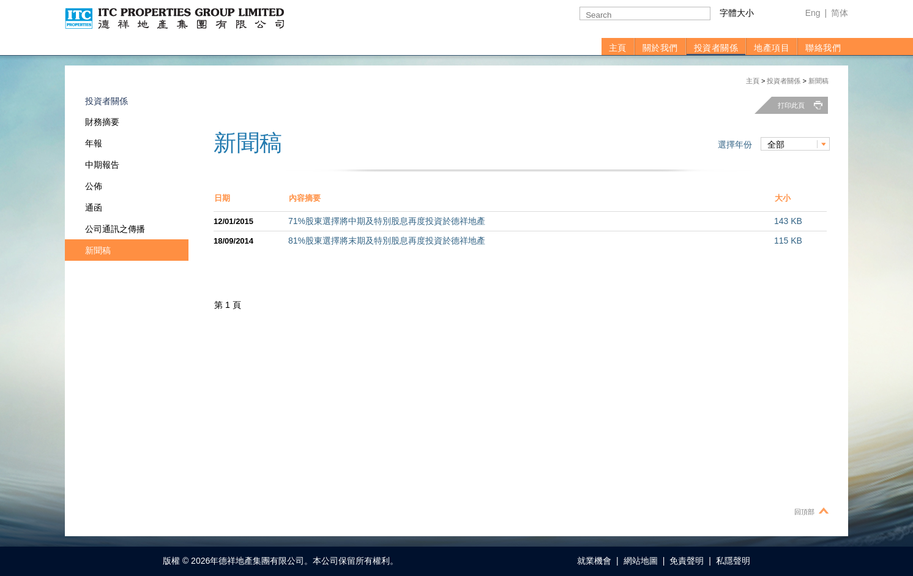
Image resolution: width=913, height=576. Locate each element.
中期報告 (102, 165)
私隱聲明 (733, 561)
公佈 (93, 186)
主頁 (618, 48)
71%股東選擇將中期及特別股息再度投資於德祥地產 (386, 221)
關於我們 (660, 48)
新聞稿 (818, 80)
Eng (813, 13)
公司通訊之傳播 (115, 229)
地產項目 (771, 48)
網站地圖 (641, 561)
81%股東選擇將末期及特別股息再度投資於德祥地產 (386, 240)
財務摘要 (102, 122)
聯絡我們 (823, 48)
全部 (775, 144)
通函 (93, 207)
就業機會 (594, 561)
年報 (93, 143)
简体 (839, 13)
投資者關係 (716, 48)
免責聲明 (686, 561)
